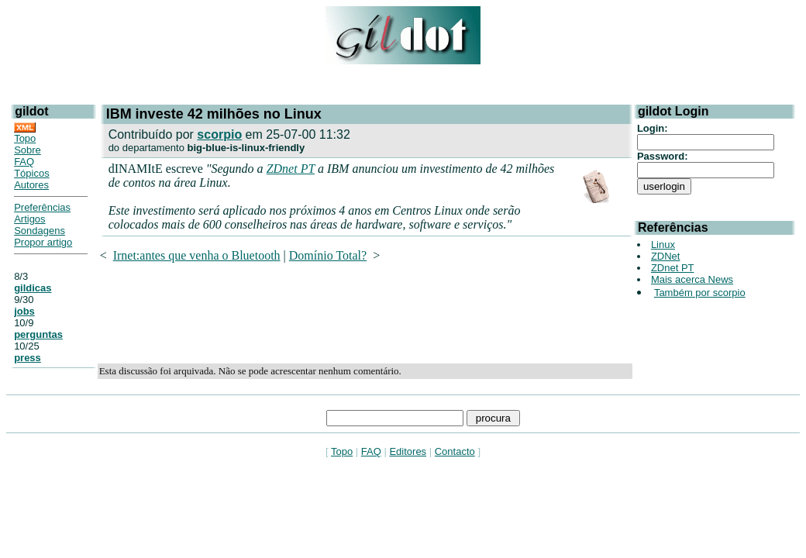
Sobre (27, 150)
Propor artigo (43, 242)
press (27, 357)
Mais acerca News (692, 279)
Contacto (455, 451)
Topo (25, 138)
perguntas (38, 334)
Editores (407, 451)
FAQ (24, 161)
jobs (24, 311)
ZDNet (665, 256)
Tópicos (32, 173)
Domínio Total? (328, 255)
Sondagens (39, 230)
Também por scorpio (700, 292)
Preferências (42, 207)
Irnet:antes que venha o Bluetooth (197, 255)
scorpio (219, 134)
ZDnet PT (291, 168)
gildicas (32, 288)
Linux (663, 244)
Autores (31, 185)
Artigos (29, 219)
